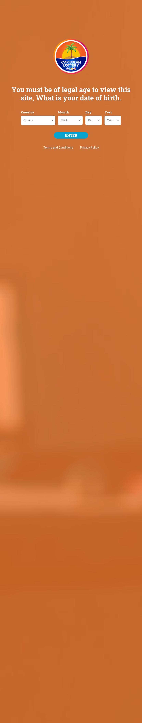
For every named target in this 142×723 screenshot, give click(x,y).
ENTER (71, 135)
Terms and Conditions (58, 147)
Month (63, 112)
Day (88, 112)
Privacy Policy (89, 147)
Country (27, 112)
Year (108, 112)
